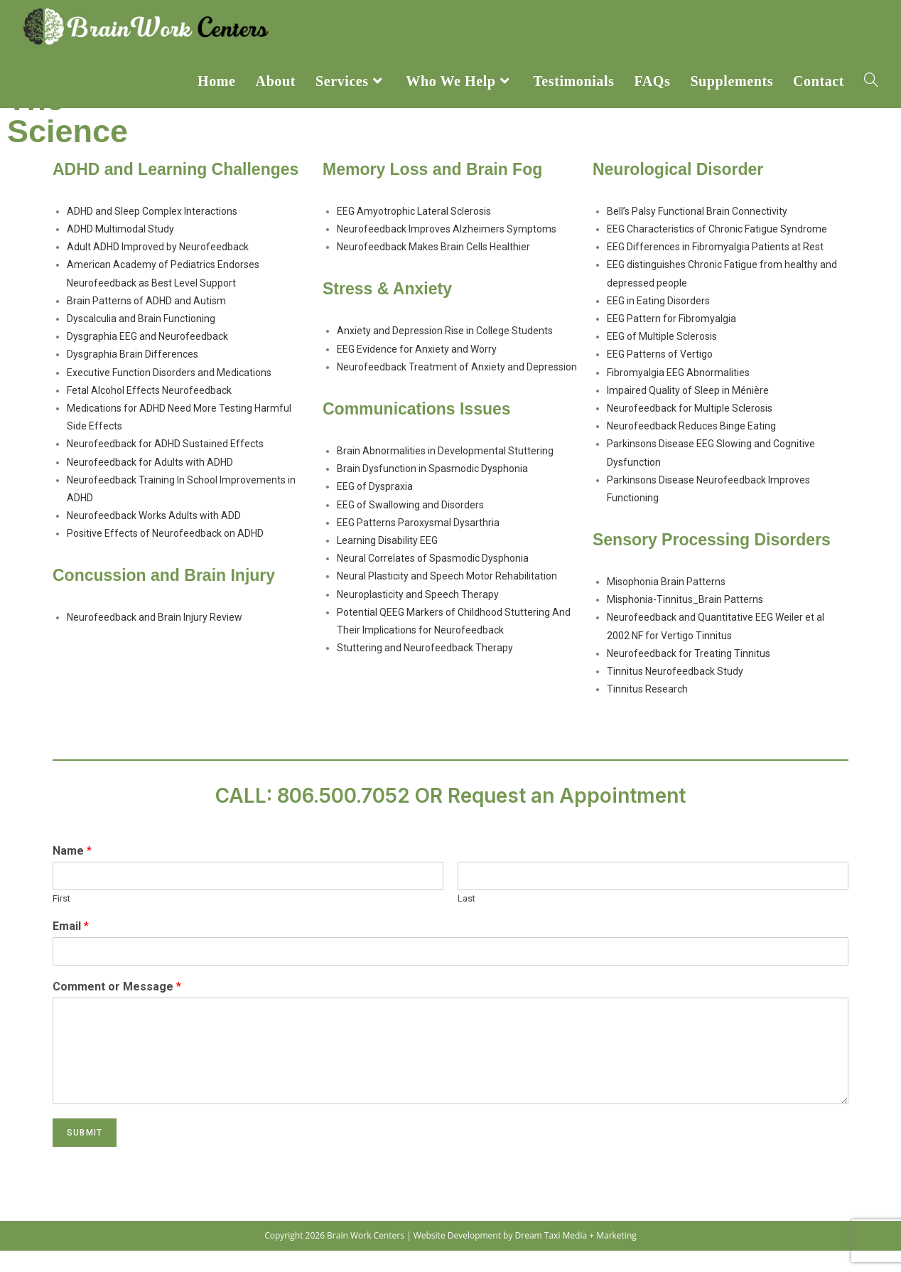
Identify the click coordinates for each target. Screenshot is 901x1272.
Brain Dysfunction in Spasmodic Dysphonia (432, 490)
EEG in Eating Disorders (658, 322)
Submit (84, 1154)
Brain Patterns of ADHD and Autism (146, 322)
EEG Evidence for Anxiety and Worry (417, 370)
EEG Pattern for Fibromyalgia (671, 340)
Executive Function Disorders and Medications (169, 394)
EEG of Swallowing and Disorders (410, 526)
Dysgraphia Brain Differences (132, 376)
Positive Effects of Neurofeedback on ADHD (165, 554)
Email (71, 947)
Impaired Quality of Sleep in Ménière (688, 411)
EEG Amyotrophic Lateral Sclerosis (414, 232)
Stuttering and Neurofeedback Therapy (425, 669)
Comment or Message (117, 1008)
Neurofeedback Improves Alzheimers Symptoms (446, 250)
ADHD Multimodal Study (120, 250)
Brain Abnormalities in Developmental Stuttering (445, 472)
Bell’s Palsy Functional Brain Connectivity (697, 232)
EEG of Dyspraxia (375, 508)
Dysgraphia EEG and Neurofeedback (147, 357)
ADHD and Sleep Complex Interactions (152, 232)
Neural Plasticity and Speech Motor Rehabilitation (447, 597)
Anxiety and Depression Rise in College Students (445, 352)
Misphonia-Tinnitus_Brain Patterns (685, 620)
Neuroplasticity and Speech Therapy (418, 615)
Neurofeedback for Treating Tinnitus (688, 674)
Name (72, 873)
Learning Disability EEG (387, 561)
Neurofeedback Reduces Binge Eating (691, 447)
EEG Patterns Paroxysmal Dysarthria (418, 544)
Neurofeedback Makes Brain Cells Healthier (433, 268)
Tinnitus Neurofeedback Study (675, 692)
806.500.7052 (343, 818)
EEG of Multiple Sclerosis (662, 357)
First (61, 919)
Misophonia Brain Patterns (666, 603)
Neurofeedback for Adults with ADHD (150, 483)
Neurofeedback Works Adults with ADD (154, 537)
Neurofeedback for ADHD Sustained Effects (165, 465)
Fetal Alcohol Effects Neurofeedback (149, 411)
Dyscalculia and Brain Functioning (141, 340)
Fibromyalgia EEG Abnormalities (678, 394)
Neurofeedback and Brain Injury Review (154, 639)
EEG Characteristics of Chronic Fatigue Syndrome (717, 250)
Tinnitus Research (647, 710)
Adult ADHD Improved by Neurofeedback (158, 268)
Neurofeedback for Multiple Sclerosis (689, 429)
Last (466, 919)
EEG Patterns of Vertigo (660, 376)
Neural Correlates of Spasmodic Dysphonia (433, 579)
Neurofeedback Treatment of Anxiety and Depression (457, 388)
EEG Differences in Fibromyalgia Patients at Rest (715, 268)
